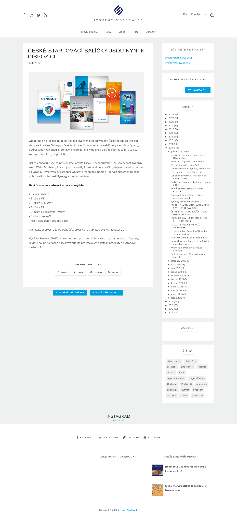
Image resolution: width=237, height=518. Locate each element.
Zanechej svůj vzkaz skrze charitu (188, 161)
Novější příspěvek (70, 293)
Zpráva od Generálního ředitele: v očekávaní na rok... (188, 196)
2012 (171, 309)
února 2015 (177, 294)
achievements (174, 361)
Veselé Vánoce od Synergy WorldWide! (190, 168)
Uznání (184, 395)
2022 (172, 122)
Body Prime (191, 361)
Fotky (108, 32)
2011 (171, 312)
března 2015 (177, 290)
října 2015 (176, 264)
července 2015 (179, 275)
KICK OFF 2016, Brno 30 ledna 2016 (189, 237)
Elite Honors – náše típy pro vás (187, 172)
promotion (201, 384)
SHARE (62, 273)
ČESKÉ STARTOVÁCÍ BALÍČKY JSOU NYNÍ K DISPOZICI (189, 213)
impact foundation (176, 378)
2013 (171, 305)
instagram (108, 437)
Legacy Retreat (197, 378)
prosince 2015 (178, 151)
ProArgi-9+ (186, 384)
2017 (171, 140)
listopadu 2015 (179, 260)
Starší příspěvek (106, 293)
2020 (172, 129)
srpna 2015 (177, 272)
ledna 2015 (177, 297)
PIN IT (113, 273)
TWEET (79, 273)
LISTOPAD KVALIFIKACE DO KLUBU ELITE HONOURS (189, 219)
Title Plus (171, 395)
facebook (85, 437)
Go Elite (171, 372)
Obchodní (172, 384)
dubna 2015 (177, 286)
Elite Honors (187, 366)
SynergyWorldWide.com (177, 63)
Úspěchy (151, 32)
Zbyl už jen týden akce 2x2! (185, 165)
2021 (171, 125)
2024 (172, 114)
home (182, 372)
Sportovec (172, 389)
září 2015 (176, 268)
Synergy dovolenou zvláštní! (185, 201)
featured (202, 366)
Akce (136, 32)
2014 (171, 301)
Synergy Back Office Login (179, 57)
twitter (131, 437)
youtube (152, 437)
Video (121, 32)
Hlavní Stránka (89, 32)
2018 (171, 136)
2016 (171, 144)
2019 (171, 133)
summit (185, 389)
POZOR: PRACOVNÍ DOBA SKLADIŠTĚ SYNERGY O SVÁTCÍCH (190, 207)
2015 (171, 147)
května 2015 (177, 283)
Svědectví (198, 389)
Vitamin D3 (197, 395)
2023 (172, 118)
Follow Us (118, 420)
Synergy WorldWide (128, 510)
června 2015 (177, 279)
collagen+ (172, 366)
